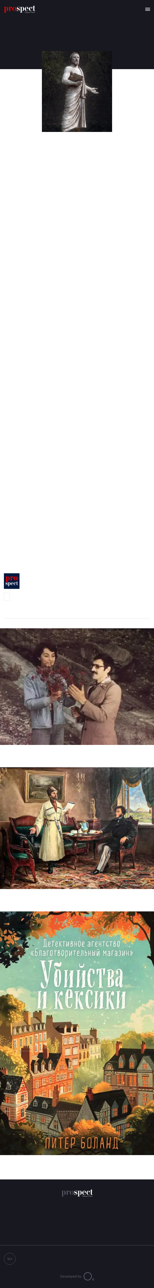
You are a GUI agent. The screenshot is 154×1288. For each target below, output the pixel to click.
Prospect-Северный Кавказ (7, 597)
